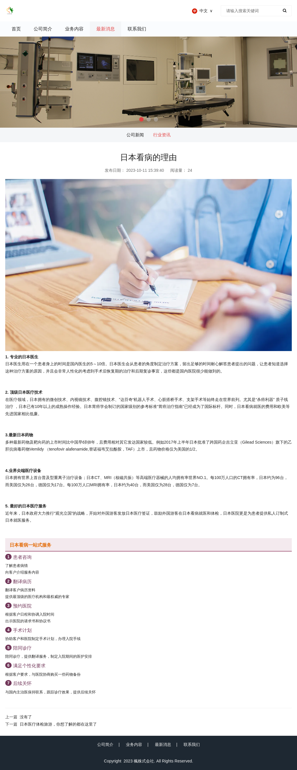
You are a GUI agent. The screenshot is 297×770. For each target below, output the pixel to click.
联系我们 (192, 744)
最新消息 (163, 744)
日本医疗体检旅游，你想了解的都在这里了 (58, 724)
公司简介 (105, 744)
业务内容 (134, 744)
